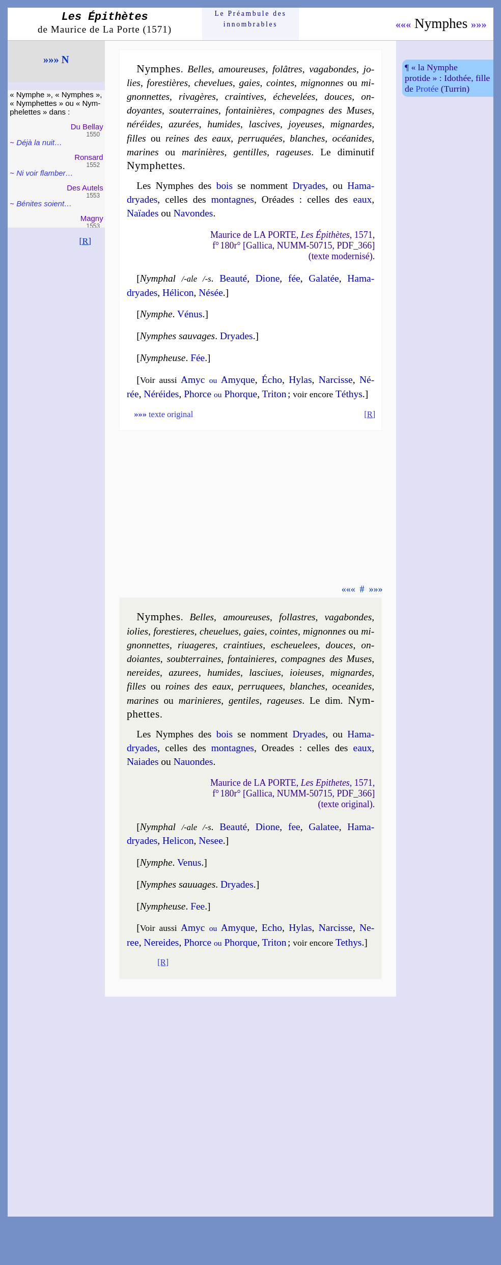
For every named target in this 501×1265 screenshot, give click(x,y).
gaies (249, 82)
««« (403, 24)
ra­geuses (293, 152)
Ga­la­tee (324, 826)
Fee (197, 906)
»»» (479, 24)
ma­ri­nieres (200, 700)
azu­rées (184, 124)
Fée (197, 357)
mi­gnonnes (321, 82)
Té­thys (349, 394)
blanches (307, 138)
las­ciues (265, 672)
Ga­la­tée (324, 278)
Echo (272, 927)
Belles (199, 69)
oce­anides (352, 686)
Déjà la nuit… (39, 142)
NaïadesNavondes (170, 213)
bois (224, 185)
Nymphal (158, 278)
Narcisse (336, 927)
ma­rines (143, 152)
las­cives (264, 124)
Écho (272, 379)
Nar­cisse (336, 379)
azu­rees (184, 672)
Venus (189, 862)
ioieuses (306, 672)
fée (294, 278)
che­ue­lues (219, 631)
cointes (280, 82)
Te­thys (349, 942)
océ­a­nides (352, 138)
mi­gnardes (351, 124)
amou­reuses (241, 69)
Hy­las (300, 379)
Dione (268, 278)
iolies (137, 631)
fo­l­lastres (297, 617)
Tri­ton (274, 394)
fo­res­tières (167, 82)
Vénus (190, 314)
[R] (85, 241)
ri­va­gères (197, 96)
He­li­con (178, 840)
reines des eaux (198, 138)
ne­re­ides (143, 672)
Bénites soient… (44, 203)
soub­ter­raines (193, 658)
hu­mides (223, 124)
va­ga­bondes (332, 69)
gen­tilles (250, 152)
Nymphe (156, 314)
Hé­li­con (178, 292)
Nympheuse (163, 357)
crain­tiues (243, 645)
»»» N (56, 59)
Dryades (309, 185)
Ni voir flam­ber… (44, 173)
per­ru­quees (260, 686)
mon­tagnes (232, 199)
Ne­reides (161, 942)
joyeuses (305, 124)
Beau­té (233, 278)
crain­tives (244, 96)
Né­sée (210, 292)
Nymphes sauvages (177, 336)
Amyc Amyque (218, 379)
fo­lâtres (287, 69)
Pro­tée (426, 89)
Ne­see (210, 840)
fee (294, 826)
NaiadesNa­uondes (170, 761)
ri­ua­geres (196, 645)
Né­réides (161, 394)
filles (136, 138)
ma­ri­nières (203, 152)
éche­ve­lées (294, 96)
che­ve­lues (213, 82)
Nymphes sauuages (177, 884)
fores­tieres (173, 631)
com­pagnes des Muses (326, 110)
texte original (163, 414)
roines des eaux (198, 686)
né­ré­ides (143, 124)
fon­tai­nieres (251, 658)
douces (338, 96)
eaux (362, 199)
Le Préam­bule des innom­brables (251, 19)
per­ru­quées (260, 138)
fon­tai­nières (249, 110)
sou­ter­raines (193, 110)
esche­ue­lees (294, 645)
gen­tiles (244, 700)
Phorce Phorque (220, 394)
